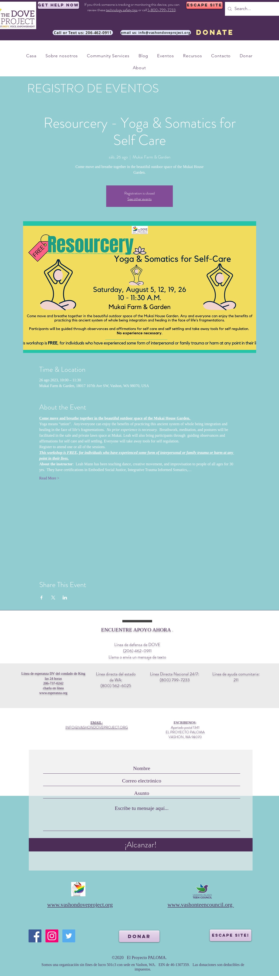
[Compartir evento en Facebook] (41, 597)
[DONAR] (139, 936)
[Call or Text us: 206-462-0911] (82, 32)
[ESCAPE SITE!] (230, 935)
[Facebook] (35, 935)
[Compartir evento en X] (53, 597)
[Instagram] (51, 935)
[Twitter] (68, 935)
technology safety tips (122, 10)
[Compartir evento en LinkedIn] (65, 597)
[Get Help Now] (58, 5)
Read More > (49, 478)
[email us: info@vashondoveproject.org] (155, 32)
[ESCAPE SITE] (204, 5)
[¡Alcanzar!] (141, 844)
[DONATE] (214, 32)
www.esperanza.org (53, 693)
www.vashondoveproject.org (80, 905)
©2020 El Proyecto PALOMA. (139, 957)
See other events (139, 199)
